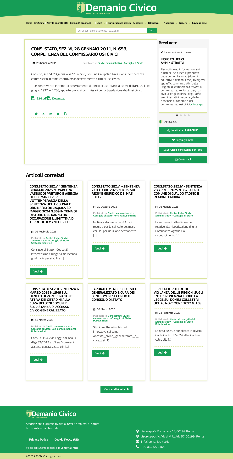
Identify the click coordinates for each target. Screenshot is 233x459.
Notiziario (170, 23)
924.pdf (42, 98)
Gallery (184, 23)
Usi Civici (47, 242)
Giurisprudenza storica (119, 23)
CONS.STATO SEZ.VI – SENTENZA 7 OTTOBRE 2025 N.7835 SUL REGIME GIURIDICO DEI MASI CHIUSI (116, 191)
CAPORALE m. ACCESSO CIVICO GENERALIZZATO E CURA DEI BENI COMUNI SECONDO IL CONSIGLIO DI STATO (114, 294)
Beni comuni (58, 328)
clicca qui (197, 104)
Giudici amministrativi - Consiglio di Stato (120, 62)
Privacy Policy (38, 439)
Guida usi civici (199, 23)
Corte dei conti (178, 319)
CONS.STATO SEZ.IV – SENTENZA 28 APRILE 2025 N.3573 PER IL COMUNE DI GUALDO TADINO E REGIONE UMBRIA (178, 191)
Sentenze (139, 23)
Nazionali (71, 328)
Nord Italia (119, 215)
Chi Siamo (39, 23)
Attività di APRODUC (57, 23)
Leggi (101, 23)
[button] (36, 113)
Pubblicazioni (38, 331)
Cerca (152, 30)
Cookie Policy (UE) (67, 439)
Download (58, 98)
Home (29, 23)
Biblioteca (155, 23)
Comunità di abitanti (82, 23)
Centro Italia (53, 238)
